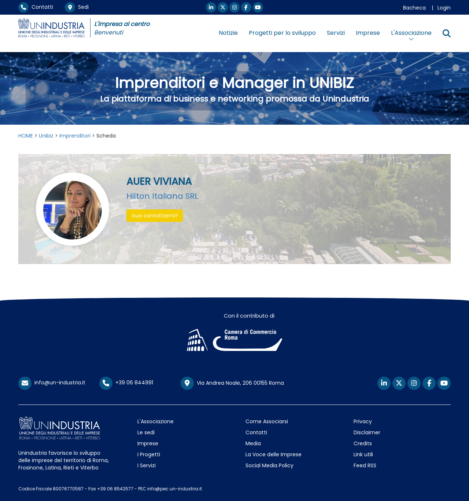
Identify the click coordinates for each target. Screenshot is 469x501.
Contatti (35, 7)
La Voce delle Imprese (273, 454)
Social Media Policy (269, 465)
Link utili (363, 454)
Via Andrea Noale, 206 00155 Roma (232, 383)
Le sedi (146, 432)
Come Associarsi (266, 421)
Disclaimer (367, 432)
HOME (25, 135)
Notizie (228, 33)
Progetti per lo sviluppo (282, 33)
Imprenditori (75, 135)
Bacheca (414, 7)
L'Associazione (155, 421)
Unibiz (46, 135)
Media (253, 443)
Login (444, 7)
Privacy (363, 421)
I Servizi (146, 465)
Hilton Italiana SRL (162, 196)
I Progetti (148, 454)
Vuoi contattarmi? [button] (154, 215)
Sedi (77, 7)
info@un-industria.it (51, 382)
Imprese (368, 33)
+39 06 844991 (126, 382)
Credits (363, 443)
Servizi (336, 33)
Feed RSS (365, 465)
